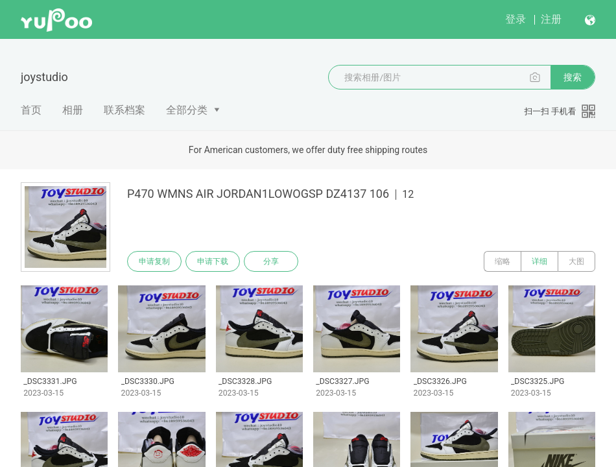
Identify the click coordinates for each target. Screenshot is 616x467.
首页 (31, 110)
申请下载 (212, 261)
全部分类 (186, 110)
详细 (539, 261)
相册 (72, 110)
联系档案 (124, 110)
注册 (551, 19)
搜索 (572, 77)
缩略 (502, 261)
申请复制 (154, 261)
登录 (515, 19)
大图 (576, 261)
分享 (271, 261)
